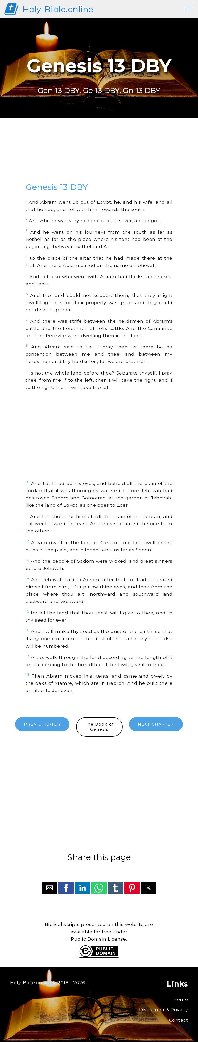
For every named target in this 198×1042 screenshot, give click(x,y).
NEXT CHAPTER (156, 724)
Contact (178, 1020)
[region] (99, 154)
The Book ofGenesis (99, 727)
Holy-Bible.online (58, 9)
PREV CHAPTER (42, 724)
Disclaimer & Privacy (163, 1009)
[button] (49, 888)
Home (180, 999)
